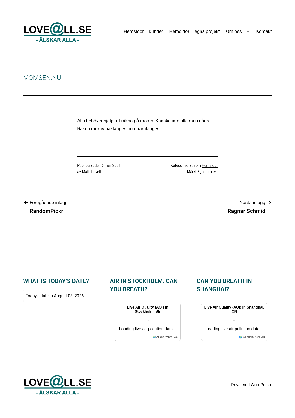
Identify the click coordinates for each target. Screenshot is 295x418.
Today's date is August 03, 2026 (55, 295)
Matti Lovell (91, 172)
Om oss (234, 31)
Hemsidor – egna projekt (194, 31)
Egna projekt (208, 172)
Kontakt (264, 31)
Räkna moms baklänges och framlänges (118, 128)
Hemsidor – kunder (143, 31)
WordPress (261, 384)
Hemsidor (210, 165)
